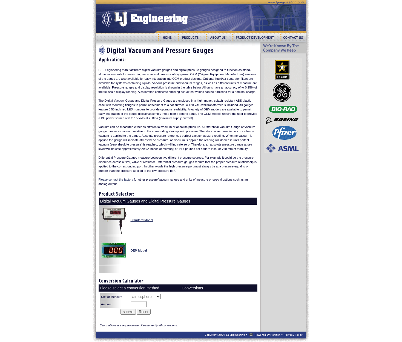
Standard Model (142, 220)
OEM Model (139, 250)
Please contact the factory (116, 179)
